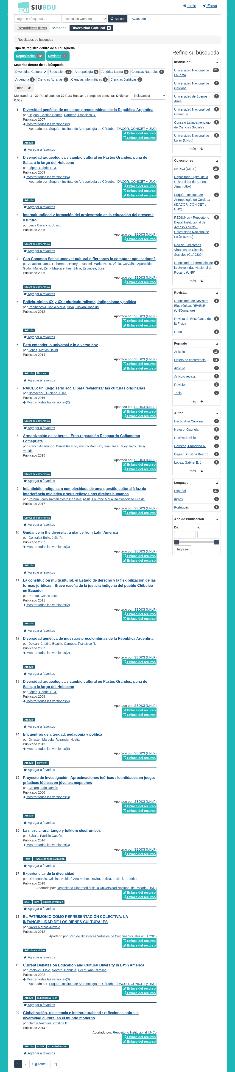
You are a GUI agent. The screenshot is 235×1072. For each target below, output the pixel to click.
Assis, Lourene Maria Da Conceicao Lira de (114, 499)
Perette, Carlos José (43, 596)
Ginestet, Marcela (41, 739)
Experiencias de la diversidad (48, 874)
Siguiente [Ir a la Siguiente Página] (40, 1064)
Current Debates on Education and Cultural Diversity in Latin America (83, 965)
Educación (57, 71)
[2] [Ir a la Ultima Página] (55, 1064)
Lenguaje (181, 482)
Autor (178, 413)
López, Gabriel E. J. (42, 168)
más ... (24, 88)
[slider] (176, 542)
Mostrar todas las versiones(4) (46, 177)
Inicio (189, 6)
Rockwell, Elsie (39, 970)
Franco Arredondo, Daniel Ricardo (52, 446)
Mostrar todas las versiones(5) (46, 749)
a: (198, 527)
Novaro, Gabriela (64, 970)
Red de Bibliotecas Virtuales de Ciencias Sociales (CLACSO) (113, 936)
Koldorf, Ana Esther (75, 879)
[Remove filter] (109, 28)
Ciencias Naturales (145, 71)
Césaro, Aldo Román (43, 788)
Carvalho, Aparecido (137, 264)
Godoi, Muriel (32, 268)
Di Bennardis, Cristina (43, 879)
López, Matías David (43, 350)
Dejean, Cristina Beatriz (45, 115)
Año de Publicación (189, 519)
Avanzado (139, 19)
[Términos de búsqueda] (37, 19)
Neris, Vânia (112, 264)
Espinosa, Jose (94, 268)
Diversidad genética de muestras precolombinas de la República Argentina (88, 110)
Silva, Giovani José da (83, 307)
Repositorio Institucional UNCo (135, 1032)
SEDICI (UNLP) (145, 234)
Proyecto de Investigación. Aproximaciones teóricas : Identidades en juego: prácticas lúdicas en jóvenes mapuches (89, 780)
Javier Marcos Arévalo (44, 927)
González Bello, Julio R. (45, 537)
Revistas (54, 56)
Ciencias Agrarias (50, 79)
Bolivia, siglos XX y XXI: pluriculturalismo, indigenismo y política (79, 302)
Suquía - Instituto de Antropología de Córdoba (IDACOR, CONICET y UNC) (103, 129)
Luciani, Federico (125, 879)
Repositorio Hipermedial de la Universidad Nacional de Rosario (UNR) (107, 888)
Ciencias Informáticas (86, 79)
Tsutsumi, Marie (90, 264)
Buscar (118, 19)
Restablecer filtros (32, 28)
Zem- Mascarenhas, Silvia (62, 268)
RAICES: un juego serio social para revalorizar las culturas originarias (84, 388)
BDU (22, 7)
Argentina (22, 79)
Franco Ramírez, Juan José (98, 446)
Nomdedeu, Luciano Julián (47, 393)
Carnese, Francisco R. (80, 115)
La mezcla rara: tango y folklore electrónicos (62, 831)
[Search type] (84, 19)
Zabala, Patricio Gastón (45, 836)
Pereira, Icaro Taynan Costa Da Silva (54, 499)
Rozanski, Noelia (68, 739)
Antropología (84, 71)
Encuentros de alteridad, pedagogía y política (62, 734)
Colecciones (183, 160)
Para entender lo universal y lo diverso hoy (60, 345)
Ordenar (122, 96)
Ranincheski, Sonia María (46, 307)
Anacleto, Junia (39, 264)
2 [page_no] (26, 1064)
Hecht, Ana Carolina (92, 970)
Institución (182, 62)
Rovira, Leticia (101, 879)
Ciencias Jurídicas (124, 79)
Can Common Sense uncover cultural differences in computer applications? (89, 259)
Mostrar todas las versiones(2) (46, 124)
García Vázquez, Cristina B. (48, 1023)
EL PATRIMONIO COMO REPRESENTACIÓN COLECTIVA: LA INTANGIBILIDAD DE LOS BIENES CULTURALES (75, 919)
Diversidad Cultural (31, 71)
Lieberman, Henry (64, 264)
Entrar (210, 6)
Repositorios (26, 56)
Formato (180, 343)
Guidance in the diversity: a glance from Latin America (70, 532)
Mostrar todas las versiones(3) (46, 547)
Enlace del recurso (139, 133)
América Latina (112, 71)
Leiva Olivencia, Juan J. (45, 225)
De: (176, 527)
